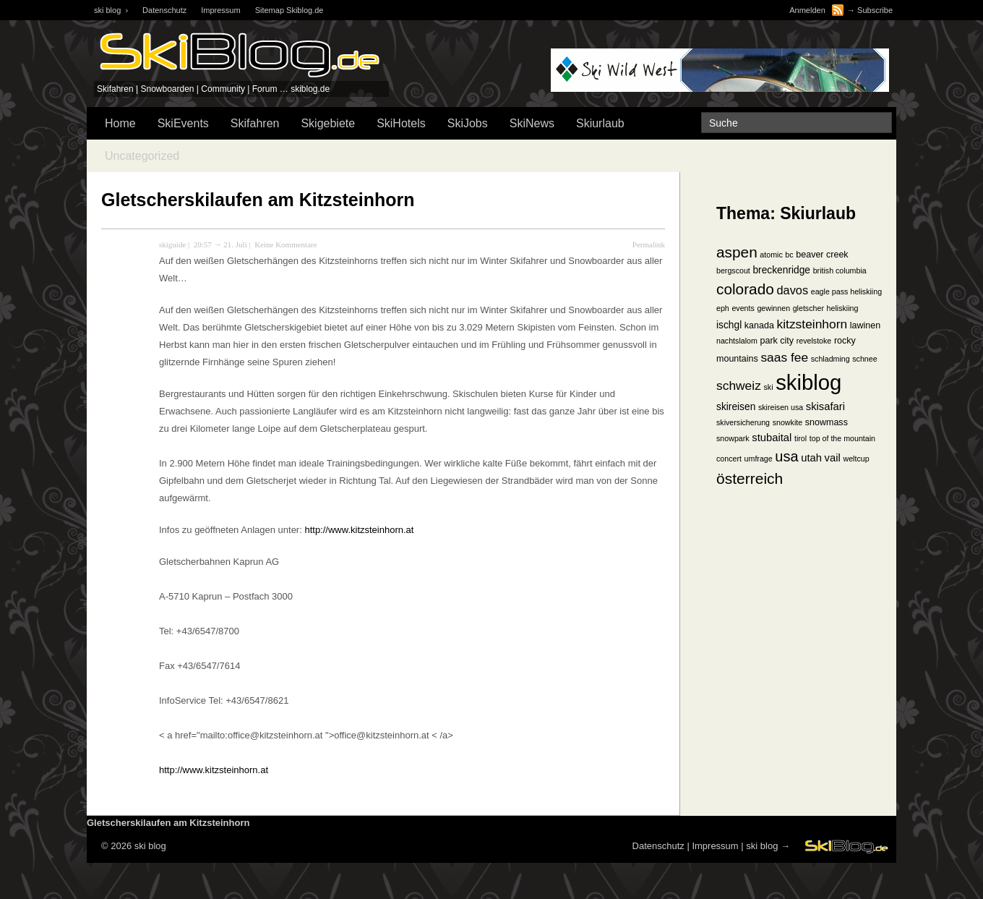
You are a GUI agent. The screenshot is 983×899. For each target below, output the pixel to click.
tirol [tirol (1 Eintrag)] (800, 438)
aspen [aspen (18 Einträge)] (736, 252)
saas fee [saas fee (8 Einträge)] (784, 357)
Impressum (220, 10)
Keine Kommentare (285, 244)
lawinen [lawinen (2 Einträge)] (865, 325)
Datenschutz (164, 10)
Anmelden (807, 10)
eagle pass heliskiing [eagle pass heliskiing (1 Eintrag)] (846, 291)
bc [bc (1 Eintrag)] (789, 254)
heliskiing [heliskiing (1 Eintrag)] (843, 308)
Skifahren (255, 123)
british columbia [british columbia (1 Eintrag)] (840, 270)
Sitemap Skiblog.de (289, 10)
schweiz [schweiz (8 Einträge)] (738, 385)
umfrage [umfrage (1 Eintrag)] (758, 458)
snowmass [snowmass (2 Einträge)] (826, 422)
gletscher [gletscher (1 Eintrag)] (808, 308)
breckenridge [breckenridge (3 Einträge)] (781, 270)
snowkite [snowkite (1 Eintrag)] (787, 422)
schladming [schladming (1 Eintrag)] (830, 358)
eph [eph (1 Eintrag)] (722, 308)
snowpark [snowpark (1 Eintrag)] (733, 438)
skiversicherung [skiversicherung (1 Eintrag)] (743, 422)
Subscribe (875, 10)
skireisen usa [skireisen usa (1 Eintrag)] (780, 407)
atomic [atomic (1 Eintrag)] (771, 254)
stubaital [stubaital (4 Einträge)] (771, 437)
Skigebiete (328, 123)
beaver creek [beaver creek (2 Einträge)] (822, 255)
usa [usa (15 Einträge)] (786, 456)
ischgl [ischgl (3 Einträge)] (729, 325)
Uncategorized (142, 156)
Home (120, 123)
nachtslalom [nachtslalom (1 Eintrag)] (736, 340)
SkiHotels (401, 123)
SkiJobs (467, 123)
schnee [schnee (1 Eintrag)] (864, 358)
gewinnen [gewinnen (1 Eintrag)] (773, 308)
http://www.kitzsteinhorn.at (358, 529)
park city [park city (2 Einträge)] (777, 341)
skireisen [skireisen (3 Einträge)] (735, 406)
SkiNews (532, 123)
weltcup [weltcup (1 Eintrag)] (856, 458)
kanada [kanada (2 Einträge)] (759, 325)
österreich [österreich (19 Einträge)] (749, 478)
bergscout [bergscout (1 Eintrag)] (733, 270)
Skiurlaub (600, 123)
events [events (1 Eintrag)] (742, 308)
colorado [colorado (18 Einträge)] (745, 289)
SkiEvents (183, 123)
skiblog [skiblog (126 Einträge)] (808, 382)
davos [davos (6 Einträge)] (792, 290)
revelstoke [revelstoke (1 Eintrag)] (814, 340)
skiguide (172, 244)
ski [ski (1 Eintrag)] (768, 387)
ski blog (762, 845)
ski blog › (111, 10)
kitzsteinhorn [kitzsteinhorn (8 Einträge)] (812, 324)
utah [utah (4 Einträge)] (811, 458)
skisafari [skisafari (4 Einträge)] (825, 406)
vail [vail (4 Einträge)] (833, 458)
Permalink (648, 244)
